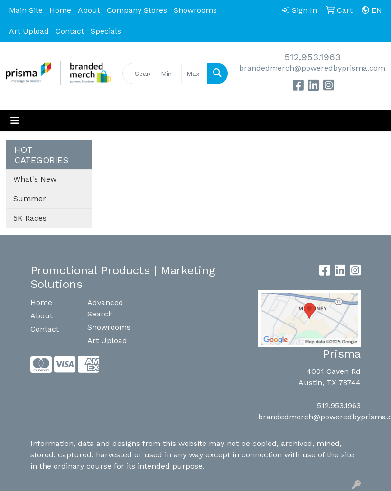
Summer (29, 198)
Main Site (26, 10)
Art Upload (29, 31)
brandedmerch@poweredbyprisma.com (312, 68)
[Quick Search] (139, 73)
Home (60, 10)
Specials (106, 31)
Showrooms (195, 10)
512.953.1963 (312, 57)
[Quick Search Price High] (194, 73)
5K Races (30, 217)
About (89, 10)
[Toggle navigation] (15, 120)
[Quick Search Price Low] (169, 73)
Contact (70, 31)
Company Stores (137, 10)
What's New (34, 179)
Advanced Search (105, 308)
